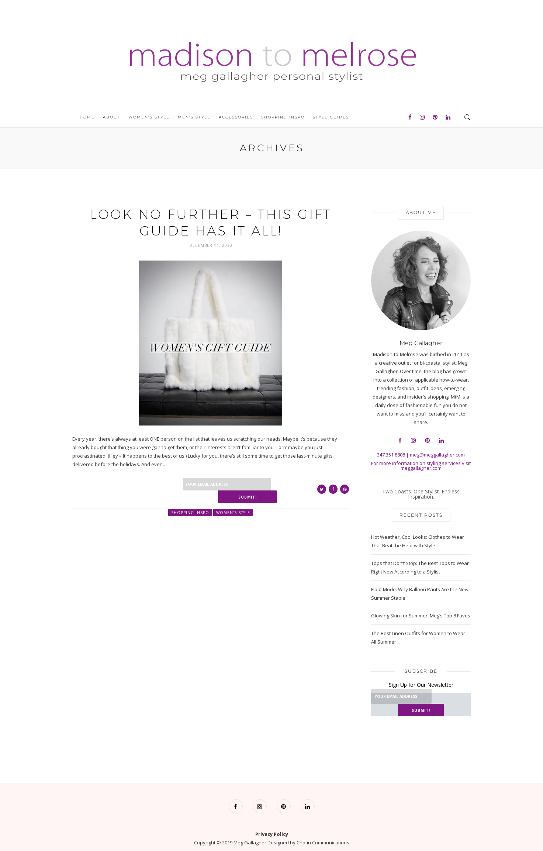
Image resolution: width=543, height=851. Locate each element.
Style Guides (331, 117)
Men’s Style (194, 117)
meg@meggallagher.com (437, 454)
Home (87, 117)
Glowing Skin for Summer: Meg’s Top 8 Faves (420, 615)
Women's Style (233, 499)
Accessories (236, 117)
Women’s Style (149, 117)
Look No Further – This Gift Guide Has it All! (211, 222)
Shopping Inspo (283, 117)
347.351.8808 (391, 454)
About (111, 117)
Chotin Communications (323, 830)
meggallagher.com (421, 468)
